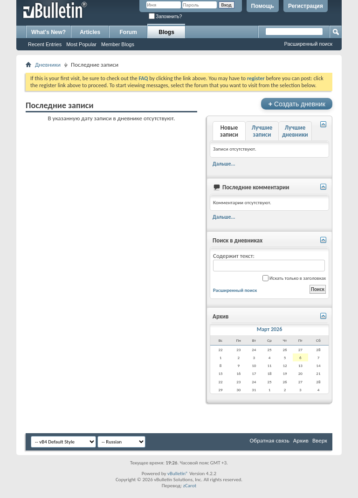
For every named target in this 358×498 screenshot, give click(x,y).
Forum (128, 32)
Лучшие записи (262, 131)
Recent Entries (45, 44)
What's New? (48, 32)
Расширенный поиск (308, 44)
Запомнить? (165, 16)
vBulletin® (177, 473)
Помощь (262, 6)
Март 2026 (269, 329)
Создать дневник (296, 104)
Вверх (319, 440)
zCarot (190, 486)
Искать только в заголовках (294, 278)
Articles (90, 32)
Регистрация (305, 6)
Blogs (166, 32)
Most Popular (81, 44)
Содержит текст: (269, 261)
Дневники (48, 64)
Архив (301, 440)
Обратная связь (269, 440)
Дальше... (224, 163)
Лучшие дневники (295, 131)
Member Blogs (117, 44)
